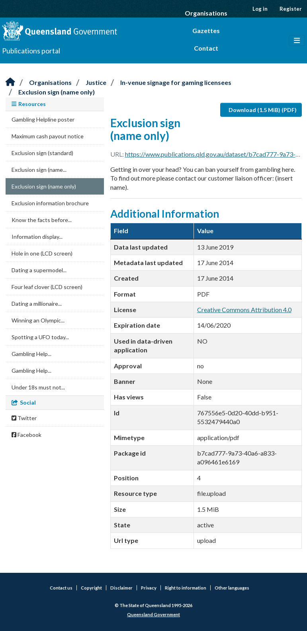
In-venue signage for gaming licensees (175, 82)
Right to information (185, 587)
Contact (206, 48)
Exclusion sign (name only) (56, 92)
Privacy (148, 587)
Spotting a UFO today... (40, 337)
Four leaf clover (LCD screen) (47, 286)
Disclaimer (121, 587)
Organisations (206, 13)
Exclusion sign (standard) (42, 152)
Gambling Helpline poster (43, 119)
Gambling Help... (31, 353)
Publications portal (31, 50)
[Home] (10, 82)
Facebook (26, 434)
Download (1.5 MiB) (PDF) (263, 109)
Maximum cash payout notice (48, 136)
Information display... (37, 236)
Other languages (232, 587)
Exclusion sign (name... (39, 169)
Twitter (24, 418)
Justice (96, 82)
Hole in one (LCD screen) (42, 253)
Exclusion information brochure (50, 203)
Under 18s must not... (38, 387)
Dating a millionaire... (37, 303)
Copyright (91, 587)
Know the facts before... (42, 219)
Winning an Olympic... (38, 320)
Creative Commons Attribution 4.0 (244, 309)
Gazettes (206, 30)
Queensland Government (153, 614)
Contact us (61, 587)
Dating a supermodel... (39, 270)
